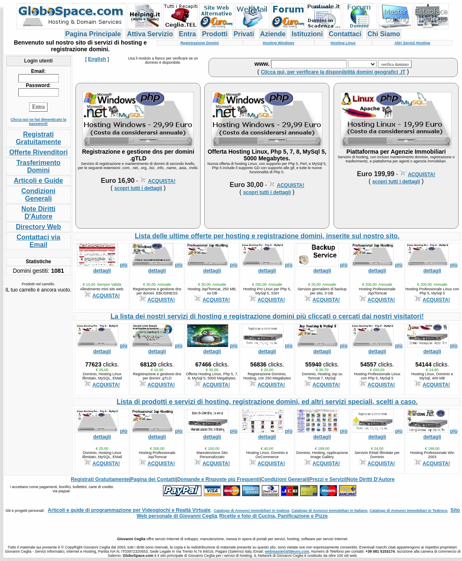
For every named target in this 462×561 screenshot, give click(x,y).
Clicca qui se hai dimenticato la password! (38, 121)
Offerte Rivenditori (38, 152)
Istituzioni (307, 33)
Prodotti (214, 33)
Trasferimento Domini (38, 166)
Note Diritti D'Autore (38, 212)
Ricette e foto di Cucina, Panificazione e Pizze (273, 516)
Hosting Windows (278, 43)
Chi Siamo (383, 33)
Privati (244, 33)
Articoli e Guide (38, 180)
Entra (187, 33)
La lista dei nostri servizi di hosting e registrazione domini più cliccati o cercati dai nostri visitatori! (267, 316)
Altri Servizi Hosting (412, 43)
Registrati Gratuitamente (38, 138)
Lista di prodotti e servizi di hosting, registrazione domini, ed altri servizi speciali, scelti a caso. (267, 401)
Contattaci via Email (38, 241)
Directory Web (38, 226)
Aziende (273, 33)
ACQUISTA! (162, 181)
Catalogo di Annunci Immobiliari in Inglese (251, 511)
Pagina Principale (93, 33)
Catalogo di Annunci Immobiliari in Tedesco (408, 511)
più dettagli (110, 268)
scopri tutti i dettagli (138, 188)
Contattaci (345, 33)
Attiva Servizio (150, 33)
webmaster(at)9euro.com (287, 551)
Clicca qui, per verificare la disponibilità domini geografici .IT (333, 72)
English (97, 59)
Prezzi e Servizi (327, 479)
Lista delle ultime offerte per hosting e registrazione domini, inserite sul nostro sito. (267, 235)
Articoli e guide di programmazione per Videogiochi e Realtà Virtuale (129, 510)
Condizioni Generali (38, 194)
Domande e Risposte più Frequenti (218, 479)
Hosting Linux (343, 43)
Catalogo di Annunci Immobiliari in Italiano (329, 511)
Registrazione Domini (200, 43)
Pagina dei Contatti (153, 479)
